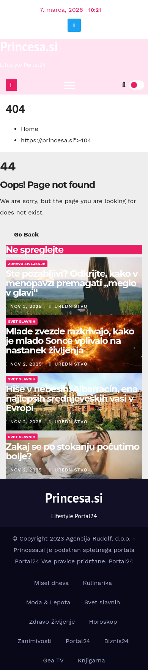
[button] (124, 84)
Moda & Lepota (48, 602)
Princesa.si (29, 46)
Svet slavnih (102, 602)
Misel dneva (51, 582)
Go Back (26, 234)
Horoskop (103, 621)
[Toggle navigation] (69, 85)
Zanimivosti (34, 641)
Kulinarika (97, 582)
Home (29, 128)
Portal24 (121, 561)
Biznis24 (116, 641)
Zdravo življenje (52, 621)
